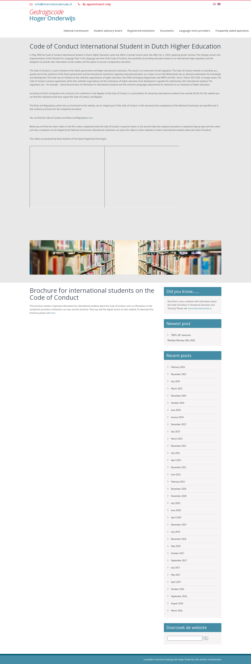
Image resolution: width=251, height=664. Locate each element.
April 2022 (176, 460)
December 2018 (178, 539)
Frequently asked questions (232, 30)
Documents (167, 30)
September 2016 (179, 596)
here (91, 117)
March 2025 (176, 388)
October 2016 (177, 589)
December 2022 (178, 445)
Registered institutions (141, 30)
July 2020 (175, 503)
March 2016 (176, 610)
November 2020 (179, 496)
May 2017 (175, 574)
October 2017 (177, 553)
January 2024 (177, 417)
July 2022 (175, 453)
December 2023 (178, 424)
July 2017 (175, 567)
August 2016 (177, 603)
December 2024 (178, 395)
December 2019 (178, 524)
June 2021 (176, 474)
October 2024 (177, 402)
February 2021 (178, 481)
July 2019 (175, 531)
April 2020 (176, 517)
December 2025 (178, 374)
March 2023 (176, 438)
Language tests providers (194, 30)
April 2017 (176, 581)
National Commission (76, 30)
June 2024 (176, 410)
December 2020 (178, 488)
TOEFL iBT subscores (181, 335)
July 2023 (175, 431)
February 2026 (178, 367)
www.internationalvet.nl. (200, 308)
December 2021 (178, 467)
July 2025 (175, 381)
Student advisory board (108, 30)
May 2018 (175, 546)
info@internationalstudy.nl (53, 4)
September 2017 (179, 560)
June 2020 (176, 510)
